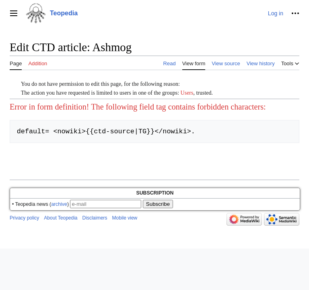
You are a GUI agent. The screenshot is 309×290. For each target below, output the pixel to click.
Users (187, 93)
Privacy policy (24, 218)
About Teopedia (60, 218)
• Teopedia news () (40, 204)
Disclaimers (94, 218)
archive (59, 204)
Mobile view (125, 218)
